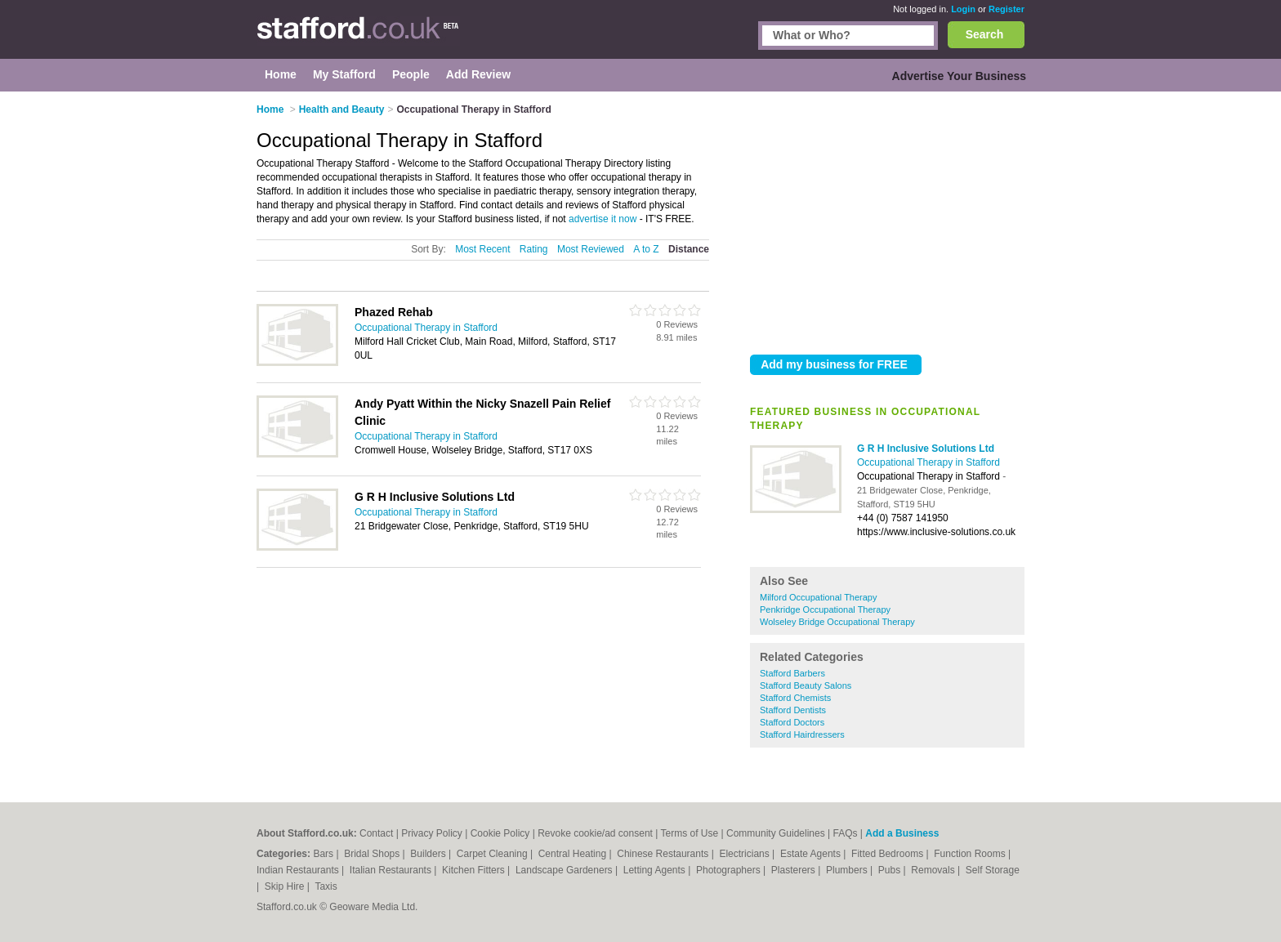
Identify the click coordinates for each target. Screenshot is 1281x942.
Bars (324, 853)
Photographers (729, 870)
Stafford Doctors (792, 722)
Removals (934, 870)
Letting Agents (655, 870)
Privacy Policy (431, 833)
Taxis (326, 886)
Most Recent (482, 249)
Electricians (745, 853)
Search (985, 34)
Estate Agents (811, 853)
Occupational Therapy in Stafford (928, 462)
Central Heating (573, 853)
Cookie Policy (500, 833)
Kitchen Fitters (474, 870)
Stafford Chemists (795, 698)
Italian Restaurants (392, 870)
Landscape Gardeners (565, 870)
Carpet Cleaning (493, 853)
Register (1006, 9)
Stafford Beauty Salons (805, 685)
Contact (376, 833)
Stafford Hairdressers (802, 734)
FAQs (844, 833)
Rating (534, 249)
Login (963, 9)
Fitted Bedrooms (888, 853)
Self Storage (993, 870)
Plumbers (848, 870)
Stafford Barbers (792, 673)
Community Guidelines (775, 833)
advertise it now (602, 219)
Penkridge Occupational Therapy (825, 609)
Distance (688, 249)
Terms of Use (689, 833)
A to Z (645, 249)
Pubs (891, 870)
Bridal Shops (373, 853)
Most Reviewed (590, 249)
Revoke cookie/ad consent (595, 833)
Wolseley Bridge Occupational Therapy (837, 622)
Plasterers (794, 870)
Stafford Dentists (793, 710)
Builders (429, 853)
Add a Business (902, 833)
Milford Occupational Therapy (818, 597)
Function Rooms (971, 853)
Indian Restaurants (299, 870)
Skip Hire (286, 886)
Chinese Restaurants (664, 853)
